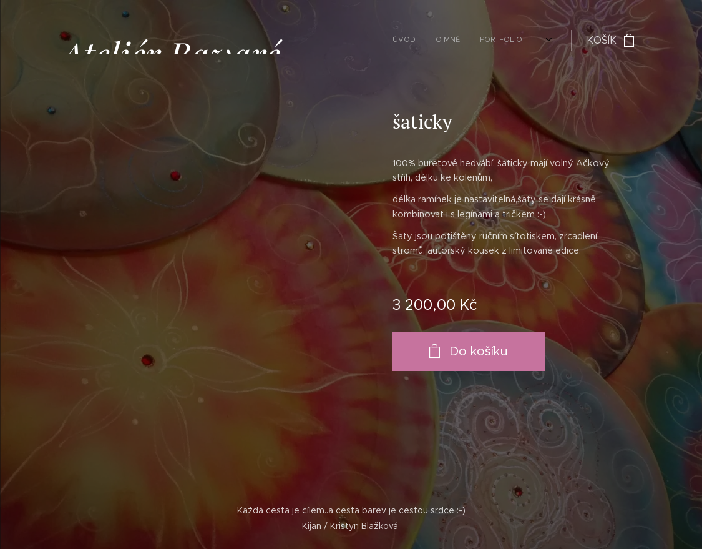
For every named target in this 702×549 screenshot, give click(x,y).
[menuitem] (412, 40)
